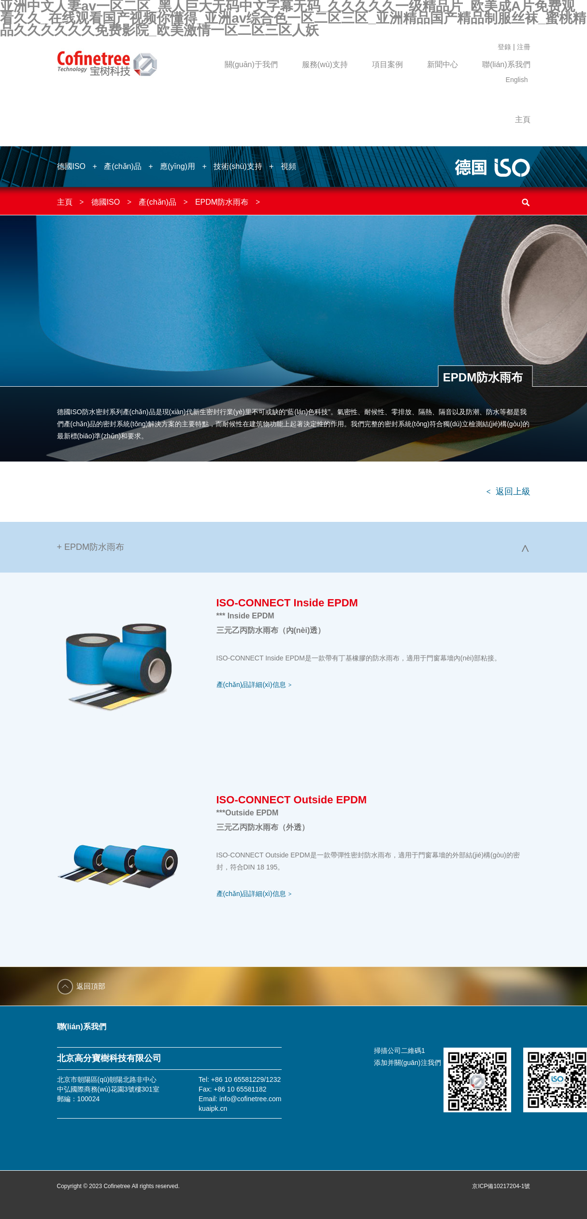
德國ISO (71, 166)
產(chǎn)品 (122, 166)
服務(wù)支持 (325, 64)
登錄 (504, 47)
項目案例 (387, 64)
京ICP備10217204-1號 (501, 1186)
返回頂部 (90, 986)
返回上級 (508, 491)
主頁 (522, 119)
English (517, 80)
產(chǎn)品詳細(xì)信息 (254, 684)
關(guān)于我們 (251, 64)
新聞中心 (442, 64)
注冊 (523, 47)
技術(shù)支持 (238, 166)
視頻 (288, 166)
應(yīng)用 (177, 166)
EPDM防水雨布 (221, 202)
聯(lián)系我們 (506, 64)
